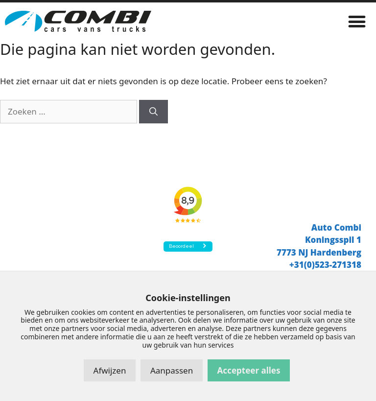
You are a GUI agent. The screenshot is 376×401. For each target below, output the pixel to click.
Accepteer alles (249, 370)
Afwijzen (110, 370)
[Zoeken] (153, 111)
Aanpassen (171, 370)
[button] (357, 21)
